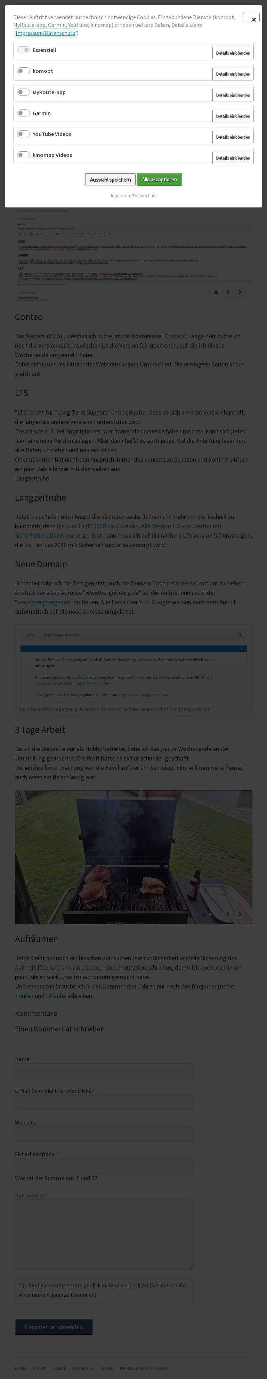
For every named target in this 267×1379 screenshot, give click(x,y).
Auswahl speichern (110, 179)
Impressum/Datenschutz (45, 32)
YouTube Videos (52, 133)
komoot (43, 70)
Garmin (42, 112)
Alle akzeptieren (159, 179)
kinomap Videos (52, 154)
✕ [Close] (253, 18)
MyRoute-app (49, 92)
